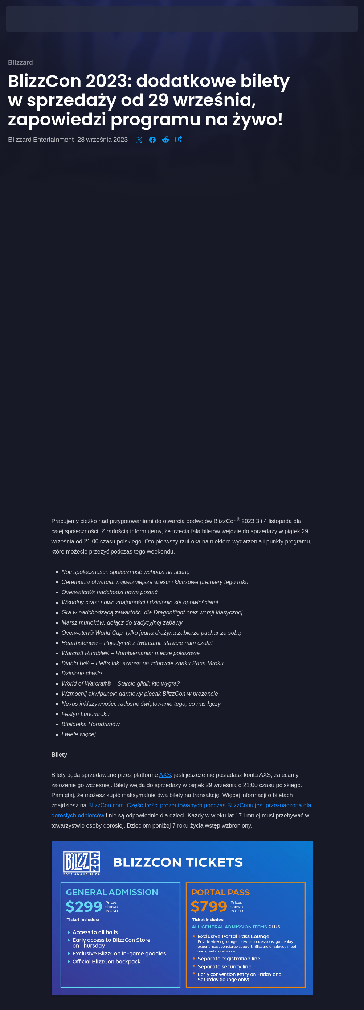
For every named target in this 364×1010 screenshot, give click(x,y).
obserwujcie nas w (133, 740)
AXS (165, 433)
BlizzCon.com (106, 464)
